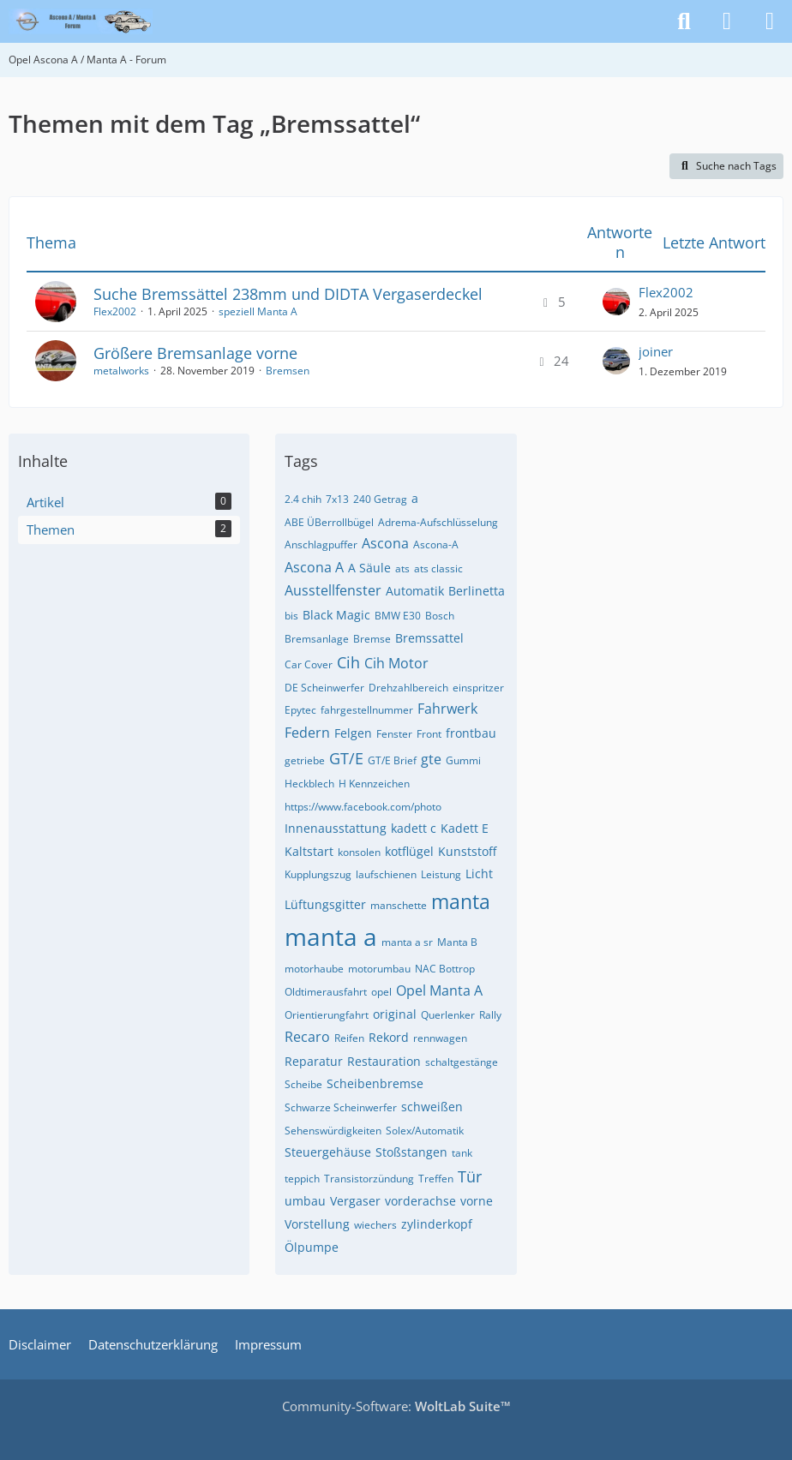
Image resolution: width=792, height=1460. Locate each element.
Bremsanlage (317, 638)
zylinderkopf (436, 1224)
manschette (398, 905)
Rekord (389, 1037)
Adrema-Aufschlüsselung (438, 522)
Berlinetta (476, 591)
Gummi (463, 760)
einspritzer (478, 687)
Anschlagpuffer (321, 544)
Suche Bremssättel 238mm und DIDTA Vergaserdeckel (288, 294)
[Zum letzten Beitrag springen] (616, 301)
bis (291, 615)
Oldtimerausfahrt (326, 991)
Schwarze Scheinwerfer (341, 1107)
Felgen (353, 733)
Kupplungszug (318, 874)
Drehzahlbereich (408, 687)
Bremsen (287, 370)
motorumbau (379, 968)
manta (460, 901)
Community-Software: (396, 1406)
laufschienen (386, 874)
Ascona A (314, 567)
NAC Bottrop (445, 968)
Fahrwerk (447, 708)
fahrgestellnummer (367, 710)
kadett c (413, 828)
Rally (490, 1015)
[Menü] (770, 21)
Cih (348, 662)
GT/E (346, 758)
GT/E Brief (392, 760)
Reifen (349, 1038)
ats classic (438, 568)
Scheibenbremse (375, 1083)
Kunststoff (467, 851)
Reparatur (314, 1061)
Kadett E (465, 828)
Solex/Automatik (425, 1130)
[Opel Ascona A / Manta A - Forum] (80, 21)
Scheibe (303, 1084)
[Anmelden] (727, 21)
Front (429, 734)
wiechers (375, 1225)
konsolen (359, 852)
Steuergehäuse (328, 1152)
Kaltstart (309, 851)
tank (462, 1153)
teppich (302, 1178)
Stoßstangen (411, 1152)
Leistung (441, 874)
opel (381, 991)
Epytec (300, 710)
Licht (479, 873)
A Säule (369, 567)
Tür (470, 1176)
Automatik (415, 591)
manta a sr (407, 942)
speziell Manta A (258, 311)
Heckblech (309, 783)
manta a (331, 936)
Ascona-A (436, 544)
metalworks (121, 370)
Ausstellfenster (333, 590)
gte (431, 759)
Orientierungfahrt (327, 1015)
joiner (656, 351)
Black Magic (336, 615)
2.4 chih (303, 499)
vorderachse (420, 1201)
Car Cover (309, 664)
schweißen (432, 1106)
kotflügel (409, 851)
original (395, 1014)
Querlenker (448, 1015)
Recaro (307, 1036)
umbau (305, 1201)
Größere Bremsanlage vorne (195, 353)
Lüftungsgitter (325, 904)
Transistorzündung (369, 1178)
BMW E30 (398, 615)
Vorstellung (317, 1224)
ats (402, 568)
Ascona (385, 543)
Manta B (457, 942)
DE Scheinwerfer (324, 687)
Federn (307, 732)
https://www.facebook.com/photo (363, 806)
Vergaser (355, 1201)
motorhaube (314, 968)
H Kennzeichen (374, 783)
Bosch (439, 615)
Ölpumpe (312, 1247)
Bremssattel (429, 638)
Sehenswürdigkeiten (333, 1130)
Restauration (384, 1061)
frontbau (471, 733)
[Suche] (684, 21)
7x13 (337, 499)
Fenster (394, 734)
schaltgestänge (461, 1062)
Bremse (372, 638)
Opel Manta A (439, 990)
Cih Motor (396, 663)
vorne (476, 1201)
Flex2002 (114, 311)
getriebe (305, 760)
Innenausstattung (336, 828)
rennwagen (440, 1038)
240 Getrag (380, 499)
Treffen (435, 1178)
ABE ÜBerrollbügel (329, 522)
